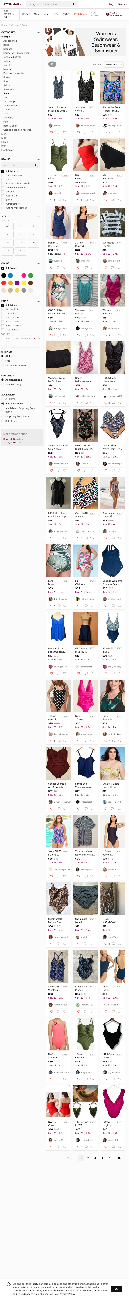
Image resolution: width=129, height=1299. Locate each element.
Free (5, 360)
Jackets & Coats (12, 56)
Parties (66, 14)
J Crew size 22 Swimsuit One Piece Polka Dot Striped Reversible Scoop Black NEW (54, 717)
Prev (70, 1158)
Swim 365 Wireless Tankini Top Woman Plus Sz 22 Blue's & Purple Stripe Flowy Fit (54, 988)
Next (120, 1158)
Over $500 (9, 329)
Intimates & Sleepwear (16, 52)
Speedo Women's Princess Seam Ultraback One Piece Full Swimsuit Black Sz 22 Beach (112, 582)
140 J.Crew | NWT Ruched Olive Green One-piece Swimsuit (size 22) (81, 1123)
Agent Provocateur (14, 207)
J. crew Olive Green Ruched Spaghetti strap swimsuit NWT (53, 177)
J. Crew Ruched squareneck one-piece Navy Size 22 (108, 853)
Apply (36, 338)
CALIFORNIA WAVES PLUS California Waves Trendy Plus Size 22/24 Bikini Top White (81, 515)
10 (8, 242)
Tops (6, 113)
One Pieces (11, 105)
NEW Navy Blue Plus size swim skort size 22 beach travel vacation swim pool (81, 650)
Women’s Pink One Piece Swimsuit (107, 312)
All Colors (9, 268)
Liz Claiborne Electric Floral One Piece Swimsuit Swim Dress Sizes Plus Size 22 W (81, 582)
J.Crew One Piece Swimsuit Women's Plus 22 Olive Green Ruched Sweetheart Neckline (81, 1056)
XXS (33, 242)
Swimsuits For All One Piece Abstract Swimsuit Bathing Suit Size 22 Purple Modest (58, 447)
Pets (3, 145)
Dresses (7, 48)
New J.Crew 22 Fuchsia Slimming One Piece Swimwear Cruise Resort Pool (81, 717)
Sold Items (9, 421)
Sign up (122, 4)
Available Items (12, 403)
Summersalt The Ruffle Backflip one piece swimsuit (108, 515)
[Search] (56, 4)
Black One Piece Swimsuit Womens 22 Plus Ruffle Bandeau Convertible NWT (81, 988)
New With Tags (11, 384)
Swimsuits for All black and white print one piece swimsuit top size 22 (58, 109)
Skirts (6, 85)
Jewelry (7, 65)
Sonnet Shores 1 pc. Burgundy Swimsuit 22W (57, 785)
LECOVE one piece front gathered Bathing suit (112, 379)
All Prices (9, 305)
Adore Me (9, 195)
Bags (6, 44)
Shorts (7, 81)
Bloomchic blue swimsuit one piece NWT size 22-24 (108, 650)
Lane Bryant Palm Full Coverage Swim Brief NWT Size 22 (54, 582)
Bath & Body (10, 125)
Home (55, 14)
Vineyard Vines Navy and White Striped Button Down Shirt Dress (85, 853)
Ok (116, 1288)
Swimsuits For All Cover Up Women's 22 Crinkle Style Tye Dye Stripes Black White (108, 244)
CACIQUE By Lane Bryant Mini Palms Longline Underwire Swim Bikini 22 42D (57, 312)
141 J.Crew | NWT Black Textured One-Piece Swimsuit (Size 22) (108, 1056)
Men (36, 14)
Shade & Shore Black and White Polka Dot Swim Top (80, 109)
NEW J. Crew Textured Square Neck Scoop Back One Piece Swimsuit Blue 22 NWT (107, 988)
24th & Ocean (11, 175)
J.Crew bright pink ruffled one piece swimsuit (108, 1123)
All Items (8, 356)
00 (7, 226)
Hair (5, 121)
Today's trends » (12, 442)
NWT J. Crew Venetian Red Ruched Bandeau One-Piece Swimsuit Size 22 (54, 1123)
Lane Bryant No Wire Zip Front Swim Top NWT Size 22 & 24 (108, 717)
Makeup (7, 69)
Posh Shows (81, 14)
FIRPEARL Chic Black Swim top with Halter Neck (57, 515)
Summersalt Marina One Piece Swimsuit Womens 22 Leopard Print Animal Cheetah (57, 920)
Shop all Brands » (13, 439)
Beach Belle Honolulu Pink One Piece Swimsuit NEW (83, 379)
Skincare (8, 117)
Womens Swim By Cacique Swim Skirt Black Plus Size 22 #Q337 (57, 379)
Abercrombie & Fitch (15, 183)
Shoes (6, 77)
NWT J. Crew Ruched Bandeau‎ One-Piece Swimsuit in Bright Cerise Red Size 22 (81, 177)
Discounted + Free (13, 365)
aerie (6, 199)
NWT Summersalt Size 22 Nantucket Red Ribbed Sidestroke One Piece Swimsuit (54, 1056)
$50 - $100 (10, 317)
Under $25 (9, 309)
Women (26, 14)
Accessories (10, 40)
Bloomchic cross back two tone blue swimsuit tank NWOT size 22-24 (57, 650)
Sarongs (10, 109)
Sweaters (8, 89)
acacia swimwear (13, 187)
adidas (7, 191)
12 (21, 242)
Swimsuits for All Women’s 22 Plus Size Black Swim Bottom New (81, 920)
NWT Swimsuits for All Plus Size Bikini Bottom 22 (108, 177)
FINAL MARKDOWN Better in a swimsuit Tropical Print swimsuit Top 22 (111, 920)
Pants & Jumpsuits (13, 73)
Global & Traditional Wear (17, 129)
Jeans (6, 61)
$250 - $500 (11, 325)
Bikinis (9, 97)
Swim (25, 25)
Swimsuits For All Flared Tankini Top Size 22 (112, 109)
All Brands (9, 171)
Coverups (10, 101)
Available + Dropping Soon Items (18, 410)
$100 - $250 (10, 321)
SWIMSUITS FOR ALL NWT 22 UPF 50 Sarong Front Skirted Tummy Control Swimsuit (54, 853)
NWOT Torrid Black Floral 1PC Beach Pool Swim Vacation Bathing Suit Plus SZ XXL (85, 447)
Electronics (7, 149)
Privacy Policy (67, 1293)
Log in (112, 4)
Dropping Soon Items (15, 416)
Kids (45, 14)
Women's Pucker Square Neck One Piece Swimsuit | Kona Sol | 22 (81, 312)
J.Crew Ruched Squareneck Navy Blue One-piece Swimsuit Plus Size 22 (81, 244)
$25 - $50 (9, 313)
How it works (95, 14)
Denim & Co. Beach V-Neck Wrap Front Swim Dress (54, 244)
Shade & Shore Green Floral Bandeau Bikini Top (110, 785)
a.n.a (6, 179)
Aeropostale (10, 203)
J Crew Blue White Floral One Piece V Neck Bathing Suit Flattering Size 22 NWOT (111, 447)
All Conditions (11, 379)
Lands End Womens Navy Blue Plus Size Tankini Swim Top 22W (85, 785)
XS (7, 250)
